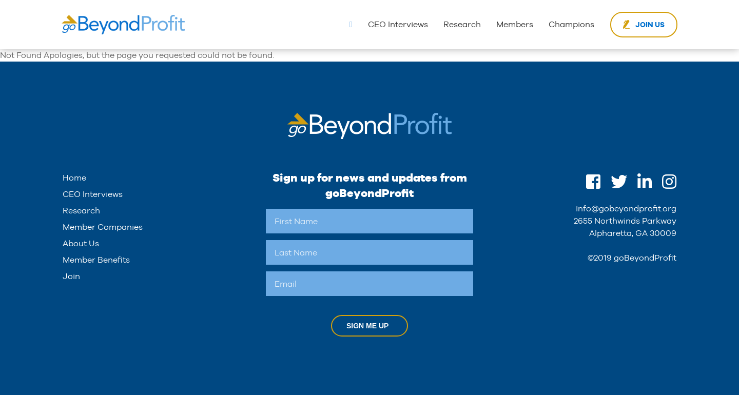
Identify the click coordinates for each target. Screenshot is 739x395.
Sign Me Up (367, 326)
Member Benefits (96, 260)
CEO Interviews (398, 24)
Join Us (650, 25)
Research (462, 24)
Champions (571, 24)
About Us (81, 243)
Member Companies (103, 227)
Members (514, 24)
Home (74, 178)
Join (71, 276)
